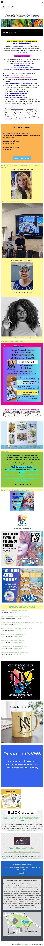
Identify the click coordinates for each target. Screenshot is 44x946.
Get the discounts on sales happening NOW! (22, 830)
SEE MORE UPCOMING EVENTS (22, 158)
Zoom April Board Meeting (11, 141)
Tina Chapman (19, 636)
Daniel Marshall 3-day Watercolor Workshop (15, 610)
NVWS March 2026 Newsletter (26, 73)
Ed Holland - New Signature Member (12, 640)
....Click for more (22, 118)
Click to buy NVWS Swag (21, 56)
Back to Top (22, 873)
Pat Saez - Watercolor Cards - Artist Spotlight (15, 616)
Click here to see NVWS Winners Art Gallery (22, 41)
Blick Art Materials (27, 818)
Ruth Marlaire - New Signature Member (13, 646)
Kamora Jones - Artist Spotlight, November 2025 (16, 628)
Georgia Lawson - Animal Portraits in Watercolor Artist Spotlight (21, 622)
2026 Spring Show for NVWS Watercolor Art (17, 133)
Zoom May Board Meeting (11, 147)
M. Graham (30, 848)
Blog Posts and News (22, 606)
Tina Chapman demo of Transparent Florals (14, 652)
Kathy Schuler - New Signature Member (13, 634)
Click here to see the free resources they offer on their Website (22, 858)
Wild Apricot (24, 944)
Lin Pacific (18, 612)
